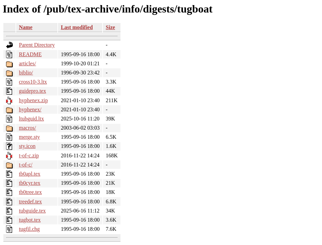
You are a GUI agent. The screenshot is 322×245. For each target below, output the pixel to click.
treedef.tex (30, 201)
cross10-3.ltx (33, 82)
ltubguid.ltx (31, 118)
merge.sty (29, 137)
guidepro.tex (32, 91)
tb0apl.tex (30, 174)
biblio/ (26, 72)
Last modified (77, 27)
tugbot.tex (30, 220)
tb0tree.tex (30, 192)
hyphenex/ (30, 109)
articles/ (27, 63)
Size (110, 27)
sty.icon (27, 146)
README (30, 54)
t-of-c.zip (29, 155)
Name (25, 27)
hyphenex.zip (33, 100)
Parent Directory (37, 45)
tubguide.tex (32, 211)
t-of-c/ (25, 165)
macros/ (27, 128)
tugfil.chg (29, 229)
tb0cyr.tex (30, 183)
